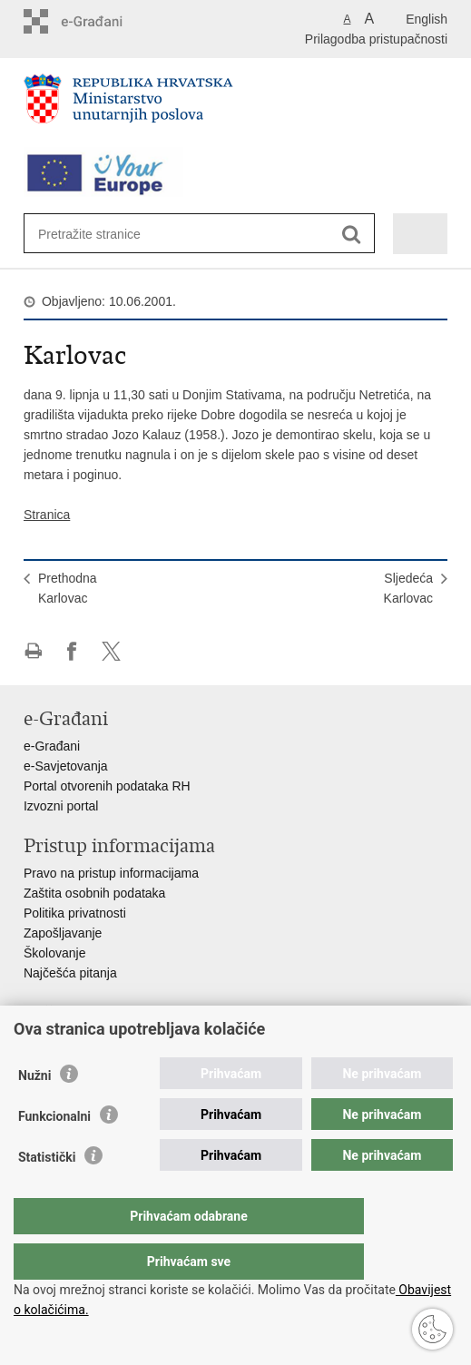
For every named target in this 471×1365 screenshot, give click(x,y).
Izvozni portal (61, 806)
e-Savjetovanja (66, 766)
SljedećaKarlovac (408, 588)
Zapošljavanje (63, 933)
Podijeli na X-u (111, 651)
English (426, 19)
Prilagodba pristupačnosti (376, 39)
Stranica (47, 514)
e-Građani (52, 746)
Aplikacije (50, 1040)
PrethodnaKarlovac (67, 588)
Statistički (46, 1193)
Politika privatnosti (75, 913)
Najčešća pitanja (70, 973)
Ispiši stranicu (33, 651)
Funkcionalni (54, 1152)
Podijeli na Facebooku (72, 651)
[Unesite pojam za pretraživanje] (104, 234)
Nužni (34, 1112)
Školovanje (55, 953)
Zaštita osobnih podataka (94, 893)
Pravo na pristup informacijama (111, 873)
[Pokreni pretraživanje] (352, 234)
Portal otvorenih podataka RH (107, 786)
